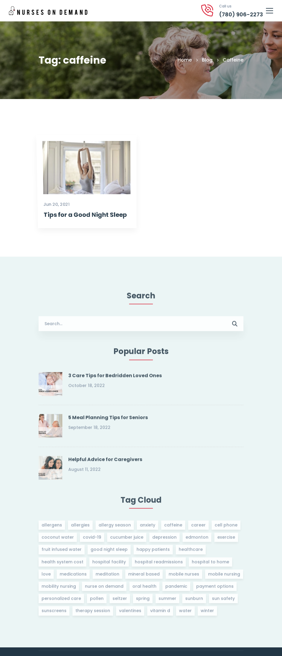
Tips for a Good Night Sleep (82, 239)
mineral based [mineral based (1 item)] (144, 576)
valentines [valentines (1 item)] (130, 613)
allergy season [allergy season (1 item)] (115, 527)
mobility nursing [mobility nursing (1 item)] (59, 588)
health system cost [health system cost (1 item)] (62, 564)
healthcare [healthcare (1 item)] (191, 552)
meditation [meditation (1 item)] (107, 576)
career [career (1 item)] (198, 527)
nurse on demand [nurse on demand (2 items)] (104, 588)
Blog (207, 60)
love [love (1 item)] (46, 576)
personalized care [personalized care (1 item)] (61, 601)
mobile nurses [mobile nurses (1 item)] (184, 576)
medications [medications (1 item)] (73, 576)
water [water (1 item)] (185, 613)
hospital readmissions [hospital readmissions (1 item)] (159, 564)
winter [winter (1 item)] (207, 613)
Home (185, 60)
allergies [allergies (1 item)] (80, 527)
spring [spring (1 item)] (143, 601)
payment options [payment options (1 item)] (215, 588)
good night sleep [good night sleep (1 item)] (109, 552)
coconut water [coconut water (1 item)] (58, 539)
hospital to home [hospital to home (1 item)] (210, 564)
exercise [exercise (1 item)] (226, 539)
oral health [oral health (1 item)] (144, 588)
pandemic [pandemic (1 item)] (176, 588)
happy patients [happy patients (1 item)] (153, 552)
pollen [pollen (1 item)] (97, 601)
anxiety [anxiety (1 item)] (147, 527)
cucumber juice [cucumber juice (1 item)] (126, 539)
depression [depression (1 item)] (164, 539)
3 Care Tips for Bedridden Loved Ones (115, 377)
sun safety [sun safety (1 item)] (223, 601)
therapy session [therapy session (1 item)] (92, 613)
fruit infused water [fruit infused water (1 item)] (62, 552)
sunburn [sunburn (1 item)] (194, 601)
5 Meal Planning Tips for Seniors (108, 419)
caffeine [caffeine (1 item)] (173, 527)
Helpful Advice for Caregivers (105, 461)
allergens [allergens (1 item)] (52, 527)
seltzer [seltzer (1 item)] (120, 601)
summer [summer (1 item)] (167, 601)
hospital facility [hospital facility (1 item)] (109, 564)
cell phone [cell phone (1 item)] (226, 527)
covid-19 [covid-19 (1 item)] (92, 539)
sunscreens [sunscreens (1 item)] (54, 613)
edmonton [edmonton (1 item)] (197, 539)
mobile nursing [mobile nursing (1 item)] (224, 576)
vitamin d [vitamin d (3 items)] (160, 613)
